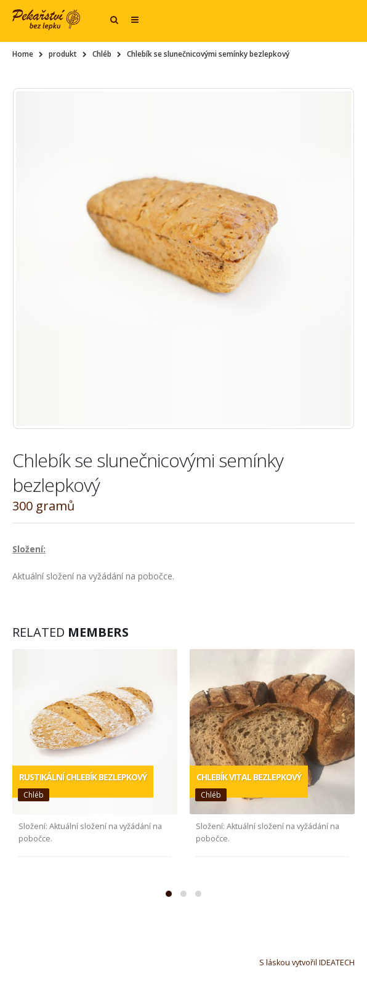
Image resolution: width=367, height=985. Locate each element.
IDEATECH (337, 962)
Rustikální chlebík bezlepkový (83, 777)
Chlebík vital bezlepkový (248, 777)
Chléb (33, 795)
